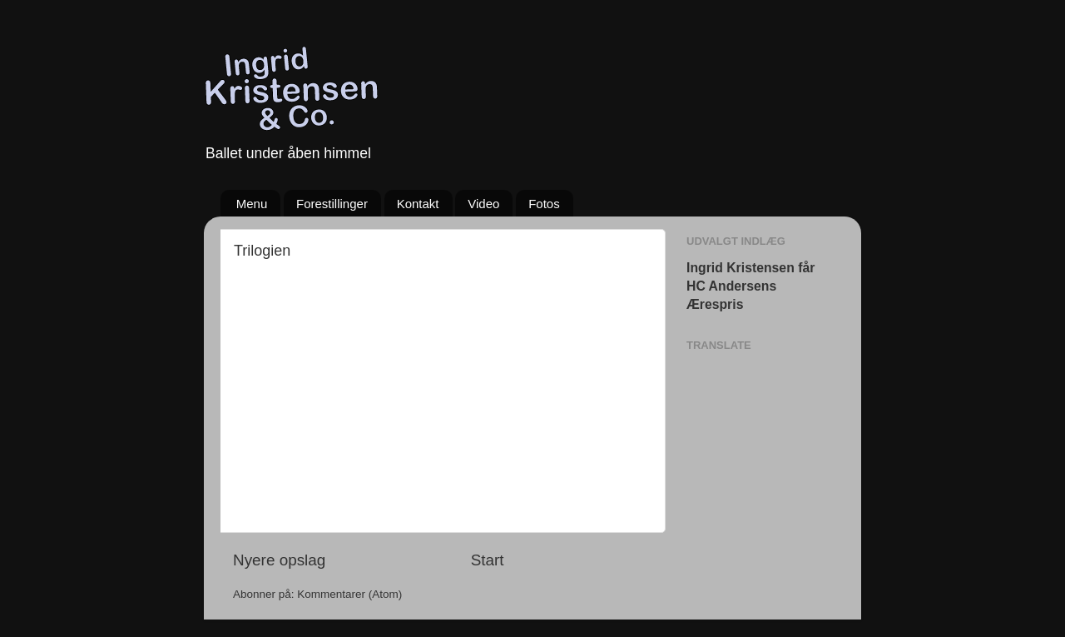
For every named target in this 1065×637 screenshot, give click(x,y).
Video (483, 204)
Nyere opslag (279, 560)
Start (487, 560)
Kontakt (418, 204)
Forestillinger (332, 204)
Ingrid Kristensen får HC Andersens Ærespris (750, 286)
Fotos (544, 204)
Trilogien (262, 250)
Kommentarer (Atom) (349, 594)
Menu (252, 204)
